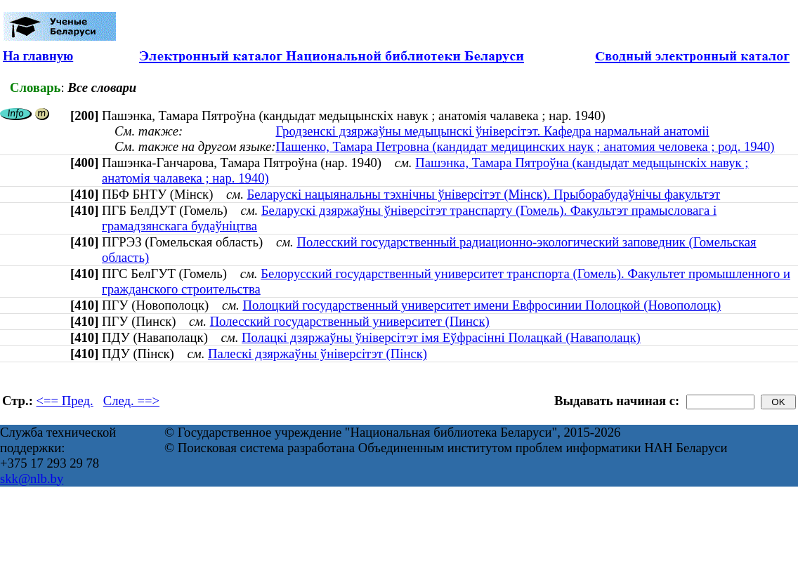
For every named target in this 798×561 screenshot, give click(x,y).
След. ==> (131, 400)
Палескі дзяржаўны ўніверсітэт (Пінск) (317, 353)
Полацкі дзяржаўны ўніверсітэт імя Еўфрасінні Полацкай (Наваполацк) (441, 337)
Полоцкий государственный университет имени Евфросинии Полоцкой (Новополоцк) (481, 305)
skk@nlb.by (31, 478)
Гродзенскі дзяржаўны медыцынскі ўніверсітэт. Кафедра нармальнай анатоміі (492, 131)
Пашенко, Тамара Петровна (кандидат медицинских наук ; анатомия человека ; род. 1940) (524, 146)
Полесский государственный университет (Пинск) (350, 321)
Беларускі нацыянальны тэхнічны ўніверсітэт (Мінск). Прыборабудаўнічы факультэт (484, 194)
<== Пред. (65, 400)
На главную (38, 55)
